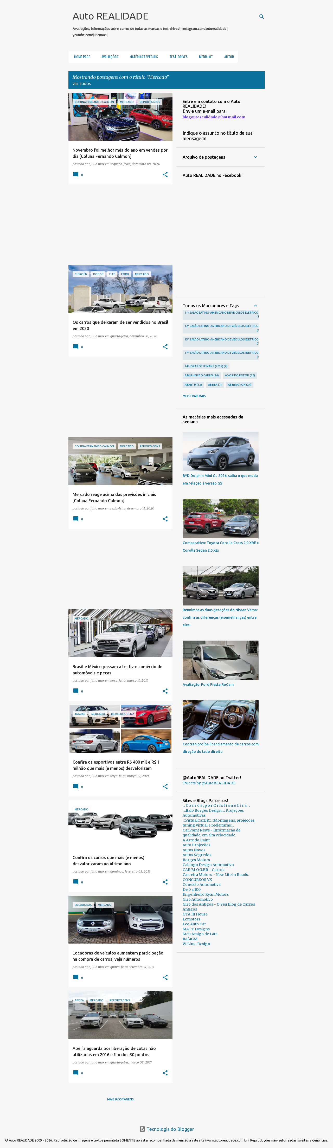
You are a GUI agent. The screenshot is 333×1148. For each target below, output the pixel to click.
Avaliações (108, 56)
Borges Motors (196, 859)
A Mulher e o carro (202, 375)
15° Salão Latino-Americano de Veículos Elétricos (222, 342)
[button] (165, 174)
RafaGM (190, 939)
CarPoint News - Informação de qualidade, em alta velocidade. (211, 832)
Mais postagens (120, 1099)
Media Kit (204, 56)
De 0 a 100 (192, 889)
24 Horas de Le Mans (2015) (206, 366)
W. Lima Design (196, 943)
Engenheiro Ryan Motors (206, 894)
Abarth (193, 385)
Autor (227, 56)
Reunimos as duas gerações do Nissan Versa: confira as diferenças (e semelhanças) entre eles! (220, 617)
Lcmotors (191, 919)
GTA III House (195, 914)
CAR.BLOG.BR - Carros (203, 869)
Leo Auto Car (194, 924)
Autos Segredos (197, 855)
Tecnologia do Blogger (166, 1129)
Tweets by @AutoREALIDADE (209, 783)
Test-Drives (177, 56)
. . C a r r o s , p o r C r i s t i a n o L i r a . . (216, 805)
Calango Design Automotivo (208, 864)
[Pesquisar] (262, 16)
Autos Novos (194, 850)
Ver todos (82, 84)
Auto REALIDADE (110, 15)
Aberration (240, 385)
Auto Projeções (196, 845)
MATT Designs (196, 929)
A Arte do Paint (196, 840)
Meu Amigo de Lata (200, 934)
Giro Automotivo (198, 899)
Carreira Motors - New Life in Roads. (216, 874)
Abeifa (215, 385)
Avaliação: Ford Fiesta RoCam (208, 684)
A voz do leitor (240, 375)
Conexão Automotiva (202, 884)
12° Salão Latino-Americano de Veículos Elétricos (222, 328)
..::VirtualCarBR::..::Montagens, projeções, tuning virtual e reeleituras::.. (219, 823)
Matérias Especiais (142, 56)
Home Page (80, 56)
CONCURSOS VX (197, 879)
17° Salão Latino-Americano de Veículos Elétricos (222, 355)
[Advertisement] (118, 224)
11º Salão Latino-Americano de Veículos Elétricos (222, 315)
